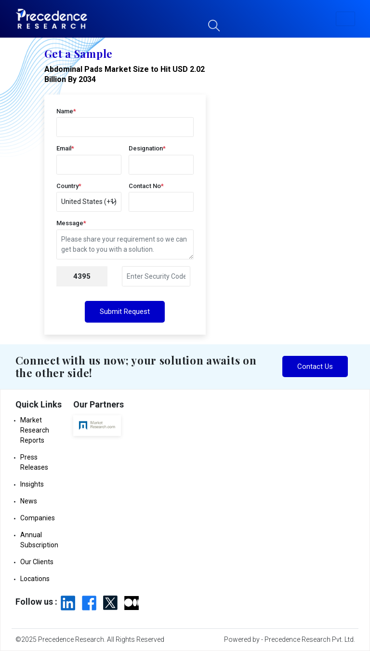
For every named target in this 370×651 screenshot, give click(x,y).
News (28, 501)
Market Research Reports (34, 430)
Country (68, 186)
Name (66, 111)
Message (71, 223)
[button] (345, 19)
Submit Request (125, 311)
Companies (37, 518)
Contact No (146, 186)
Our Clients (36, 562)
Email (65, 148)
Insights (32, 484)
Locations (35, 579)
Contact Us (315, 366)
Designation (147, 148)
